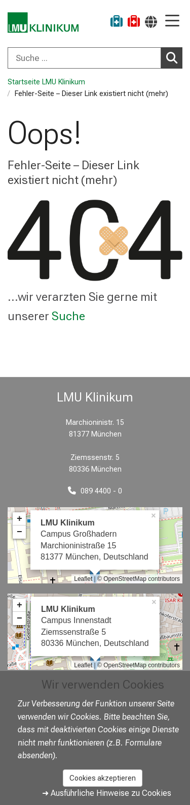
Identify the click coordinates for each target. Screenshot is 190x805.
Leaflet (83, 578)
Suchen (174, 57)
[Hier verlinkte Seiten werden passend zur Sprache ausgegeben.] (151, 21)
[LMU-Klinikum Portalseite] (43, 22)
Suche (68, 316)
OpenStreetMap (124, 578)
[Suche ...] (84, 58)
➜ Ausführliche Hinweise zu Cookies (106, 793)
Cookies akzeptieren (102, 778)
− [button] (19, 532)
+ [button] (19, 519)
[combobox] (95, 58)
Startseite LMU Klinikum (46, 82)
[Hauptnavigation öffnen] (172, 21)
